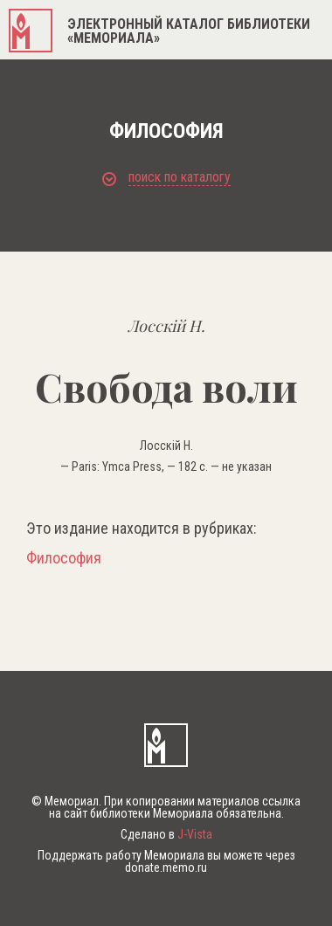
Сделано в (166, 834)
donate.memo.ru (166, 867)
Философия (63, 558)
